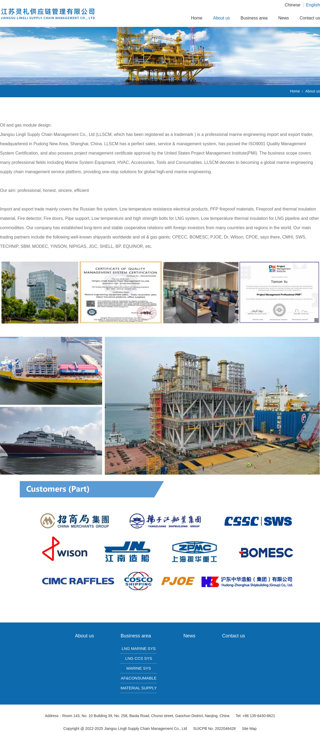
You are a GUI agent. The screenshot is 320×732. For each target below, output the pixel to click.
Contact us (310, 18)
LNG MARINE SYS (139, 648)
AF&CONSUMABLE (139, 678)
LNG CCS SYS (138, 658)
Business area (254, 18)
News (283, 18)
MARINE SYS (138, 668)
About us (221, 18)
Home (196, 18)
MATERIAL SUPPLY (139, 688)
